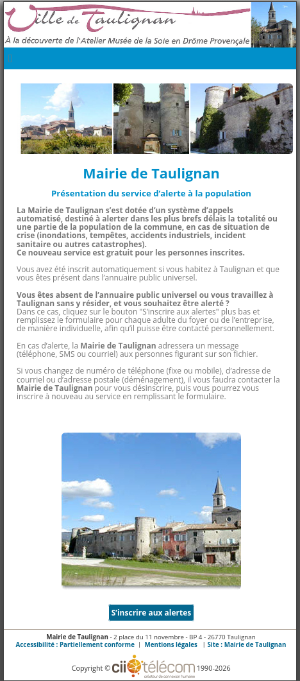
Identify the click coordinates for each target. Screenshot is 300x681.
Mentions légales (171, 645)
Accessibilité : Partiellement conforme (75, 645)
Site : (246, 645)
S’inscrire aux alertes (152, 612)
